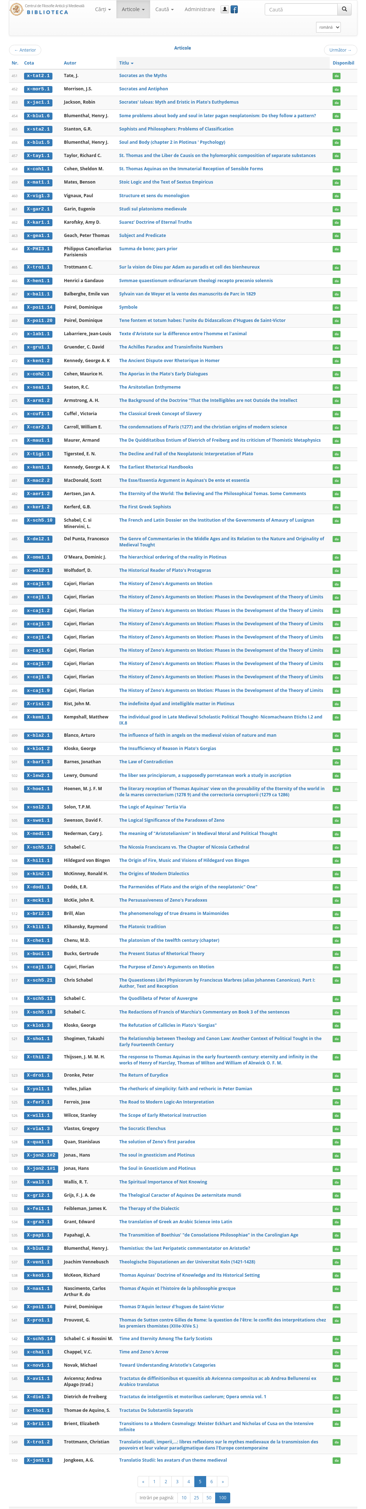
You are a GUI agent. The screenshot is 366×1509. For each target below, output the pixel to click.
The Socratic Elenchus (142, 1119)
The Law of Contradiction (146, 756)
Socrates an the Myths (143, 75)
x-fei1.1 (38, 1198)
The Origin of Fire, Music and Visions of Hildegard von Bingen (184, 853)
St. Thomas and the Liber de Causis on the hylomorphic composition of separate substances (217, 155)
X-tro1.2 (38, 1430)
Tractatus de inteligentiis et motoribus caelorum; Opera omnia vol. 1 (193, 1385)
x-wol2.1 (38, 566)
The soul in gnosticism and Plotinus (157, 1146)
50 (209, 1486)
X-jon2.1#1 (41, 1159)
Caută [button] (165, 9)
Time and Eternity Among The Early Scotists (165, 1327)
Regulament (288, 1502)
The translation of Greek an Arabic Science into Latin (175, 1212)
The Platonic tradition (142, 919)
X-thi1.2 (38, 1048)
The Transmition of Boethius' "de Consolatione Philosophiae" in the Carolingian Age (208, 1225)
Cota (29, 63)
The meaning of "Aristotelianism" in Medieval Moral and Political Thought (198, 827)
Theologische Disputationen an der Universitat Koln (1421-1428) (187, 1251)
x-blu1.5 (38, 141)
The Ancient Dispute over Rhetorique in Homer (169, 358)
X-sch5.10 (39, 516)
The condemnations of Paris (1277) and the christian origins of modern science (203, 424)
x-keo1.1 (38, 1264)
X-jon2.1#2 (41, 1146)
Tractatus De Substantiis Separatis (156, 1399)
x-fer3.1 (38, 1093)
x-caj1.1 (38, 592)
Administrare (200, 9)
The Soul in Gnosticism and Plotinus (157, 1159)
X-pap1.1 (38, 1225)
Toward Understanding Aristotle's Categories (167, 1354)
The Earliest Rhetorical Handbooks (156, 463)
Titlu (126, 63)
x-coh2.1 (38, 371)
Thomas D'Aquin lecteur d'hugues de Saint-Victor (171, 1296)
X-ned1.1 (38, 827)
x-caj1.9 (38, 685)
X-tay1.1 (38, 155)
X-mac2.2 (38, 476)
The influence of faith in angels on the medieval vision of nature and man (198, 729)
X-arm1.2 (38, 397)
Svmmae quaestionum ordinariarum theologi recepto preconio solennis (196, 278)
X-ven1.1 (38, 1251)
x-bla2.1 (38, 729)
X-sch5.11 (39, 990)
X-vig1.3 (38, 194)
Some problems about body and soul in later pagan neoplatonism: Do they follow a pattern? (217, 115)
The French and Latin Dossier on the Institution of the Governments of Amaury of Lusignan (216, 516)
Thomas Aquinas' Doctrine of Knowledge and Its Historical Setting (189, 1264)
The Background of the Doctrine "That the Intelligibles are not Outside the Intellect (208, 397)
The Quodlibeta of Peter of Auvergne (158, 990)
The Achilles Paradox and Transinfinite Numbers (171, 344)
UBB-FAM (123, 1502)
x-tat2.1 (38, 75)
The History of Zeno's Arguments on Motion (166, 579)
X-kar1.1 (38, 221)
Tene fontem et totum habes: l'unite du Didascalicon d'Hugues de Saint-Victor (202, 318)
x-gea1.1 (38, 234)
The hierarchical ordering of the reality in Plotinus (173, 553)
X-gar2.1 (38, 207)
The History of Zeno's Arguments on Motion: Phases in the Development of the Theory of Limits (221, 592)
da (337, 75)
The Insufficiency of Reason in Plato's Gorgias (167, 742)
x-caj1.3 (38, 619)
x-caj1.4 (38, 632)
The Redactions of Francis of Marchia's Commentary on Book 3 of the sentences (204, 1003)
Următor (340, 50)
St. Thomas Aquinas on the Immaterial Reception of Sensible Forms (191, 168)
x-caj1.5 (38, 579)
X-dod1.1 (38, 880)
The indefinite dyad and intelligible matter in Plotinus (177, 698)
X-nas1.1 (38, 1278)
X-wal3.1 (38, 1172)
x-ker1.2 (38, 503)
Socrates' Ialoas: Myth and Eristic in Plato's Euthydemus (179, 102)
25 (196, 1486)
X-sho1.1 (38, 1030)
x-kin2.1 (38, 866)
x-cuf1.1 (38, 410)
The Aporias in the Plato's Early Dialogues (163, 371)
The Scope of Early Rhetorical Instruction (163, 1106)
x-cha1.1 (38, 1341)
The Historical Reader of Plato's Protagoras (165, 566)
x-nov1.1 (38, 1354)
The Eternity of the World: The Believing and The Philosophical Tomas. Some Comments (212, 490)
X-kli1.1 (38, 919)
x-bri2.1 (38, 906)
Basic (347, 1502)
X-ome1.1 (38, 553)
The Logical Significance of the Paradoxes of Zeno (171, 814)
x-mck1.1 (38, 893)
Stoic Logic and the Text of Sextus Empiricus (166, 181)
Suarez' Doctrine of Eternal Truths (155, 221)
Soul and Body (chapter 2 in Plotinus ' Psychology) (172, 141)
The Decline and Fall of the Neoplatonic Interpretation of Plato (186, 450)
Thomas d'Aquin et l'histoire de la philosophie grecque (177, 1278)
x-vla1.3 (38, 1119)
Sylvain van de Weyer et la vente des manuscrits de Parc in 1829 (187, 292)
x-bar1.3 (38, 756)
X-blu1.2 (38, 1238)
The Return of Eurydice (143, 1066)
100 (223, 1486)
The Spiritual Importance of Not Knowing (163, 1172)
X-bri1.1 (38, 1412)
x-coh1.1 (38, 168)
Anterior (25, 50)
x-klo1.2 (38, 742)
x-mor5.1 (38, 89)
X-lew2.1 (38, 769)
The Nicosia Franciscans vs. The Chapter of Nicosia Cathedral (184, 840)
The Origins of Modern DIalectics (154, 866)
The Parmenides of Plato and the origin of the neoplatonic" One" (188, 880)
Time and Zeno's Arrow (143, 1341)
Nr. (15, 63)
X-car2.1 (38, 424)
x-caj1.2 (38, 605)
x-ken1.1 (38, 463)
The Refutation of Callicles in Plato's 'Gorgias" (168, 1017)
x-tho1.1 (38, 1399)
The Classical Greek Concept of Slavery (160, 410)
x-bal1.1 (38, 292)
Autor (70, 63)
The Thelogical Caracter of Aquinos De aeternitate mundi (180, 1185)
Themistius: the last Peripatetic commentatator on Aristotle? (184, 1238)
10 (183, 1486)
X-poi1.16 (39, 1296)
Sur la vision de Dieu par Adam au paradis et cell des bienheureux (189, 265)
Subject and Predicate (142, 234)
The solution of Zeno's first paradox (157, 1132)
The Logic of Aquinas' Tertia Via (152, 800)
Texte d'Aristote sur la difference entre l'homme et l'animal (183, 331)
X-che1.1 (38, 932)
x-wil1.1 (38, 1106)
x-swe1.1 (38, 814)
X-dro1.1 (38, 1066)
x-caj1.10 (39, 958)
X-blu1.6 (38, 115)
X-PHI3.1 (38, 247)
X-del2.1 (38, 534)
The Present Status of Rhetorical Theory (161, 946)
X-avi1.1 (38, 1367)
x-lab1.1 (38, 331)
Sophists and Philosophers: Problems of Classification (176, 128)
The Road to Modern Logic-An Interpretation (166, 1093)
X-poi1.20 (39, 318)
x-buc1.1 (38, 946)
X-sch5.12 (39, 840)
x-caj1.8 (38, 671)
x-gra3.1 (38, 1212)
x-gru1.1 (38, 344)
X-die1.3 (38, 1385)
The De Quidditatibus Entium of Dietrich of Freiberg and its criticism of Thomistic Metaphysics (220, 437)
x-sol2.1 (38, 800)
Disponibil (343, 63)
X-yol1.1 (38, 1080)
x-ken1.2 (38, 358)
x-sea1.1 (38, 384)
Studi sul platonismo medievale (153, 207)
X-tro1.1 (38, 265)
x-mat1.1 (38, 181)
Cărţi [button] (103, 9)
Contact (311, 1502)
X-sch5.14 (39, 1327)
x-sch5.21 (39, 972)
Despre (330, 1502)
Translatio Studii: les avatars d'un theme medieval (173, 1449)
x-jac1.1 (38, 102)
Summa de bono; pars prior (148, 247)
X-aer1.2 (38, 490)
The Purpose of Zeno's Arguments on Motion (166, 958)
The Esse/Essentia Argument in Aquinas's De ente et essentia (184, 476)
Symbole (128, 305)
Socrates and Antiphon (143, 89)
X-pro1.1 (38, 1309)
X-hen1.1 (38, 278)
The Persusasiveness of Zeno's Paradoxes (163, 893)
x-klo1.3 (38, 1017)
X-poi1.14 (39, 305)
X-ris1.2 (38, 698)
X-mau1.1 (38, 437)
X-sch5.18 (39, 1003)
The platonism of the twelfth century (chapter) (169, 932)
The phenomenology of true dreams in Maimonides (174, 906)
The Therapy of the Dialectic (149, 1198)
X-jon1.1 (38, 1449)
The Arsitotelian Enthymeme (150, 384)
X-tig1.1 (38, 450)
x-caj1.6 (38, 645)
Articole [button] (133, 9)
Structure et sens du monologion (154, 194)
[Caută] (344, 9)
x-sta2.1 (38, 128)
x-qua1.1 (38, 1132)
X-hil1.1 (38, 853)
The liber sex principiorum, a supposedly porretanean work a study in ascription (205, 769)
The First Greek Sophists (145, 503)
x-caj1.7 (38, 658)
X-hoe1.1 (38, 782)
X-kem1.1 (38, 711)
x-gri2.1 (38, 1185)
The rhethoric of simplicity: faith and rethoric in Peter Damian (185, 1080)
